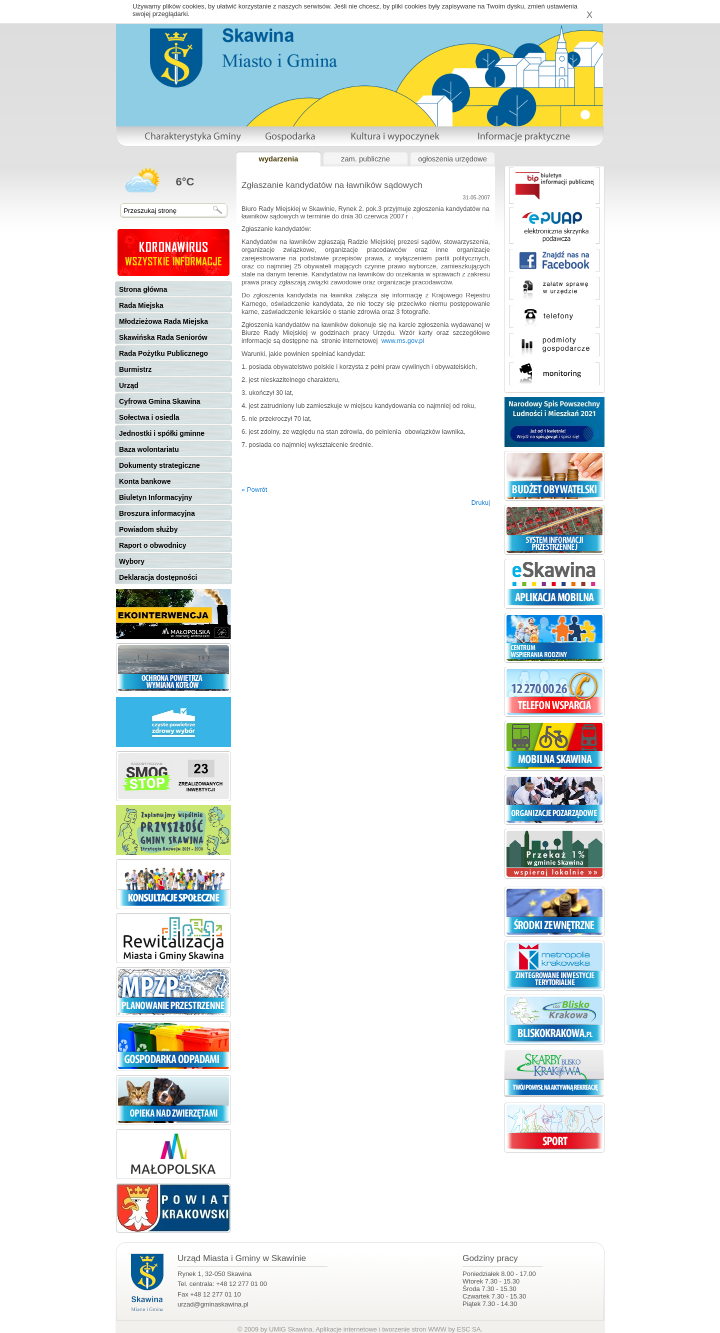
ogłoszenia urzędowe (452, 159)
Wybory (131, 561)
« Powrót (254, 489)
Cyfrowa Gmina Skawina (159, 401)
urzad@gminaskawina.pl (213, 1304)
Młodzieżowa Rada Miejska (163, 321)
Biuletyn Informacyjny (155, 497)
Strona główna (143, 289)
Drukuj (480, 502)
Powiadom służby (148, 529)
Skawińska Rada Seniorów (163, 337)
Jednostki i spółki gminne (161, 433)
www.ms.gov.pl (403, 340)
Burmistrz (135, 369)
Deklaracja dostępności (158, 577)
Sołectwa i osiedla (149, 417)
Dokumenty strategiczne (159, 465)
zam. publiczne (365, 159)
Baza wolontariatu (149, 449)
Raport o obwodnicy (152, 545)
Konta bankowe (144, 481)
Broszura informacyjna (157, 513)
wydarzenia (278, 159)
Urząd (128, 385)
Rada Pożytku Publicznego (163, 353)
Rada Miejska (141, 305)
